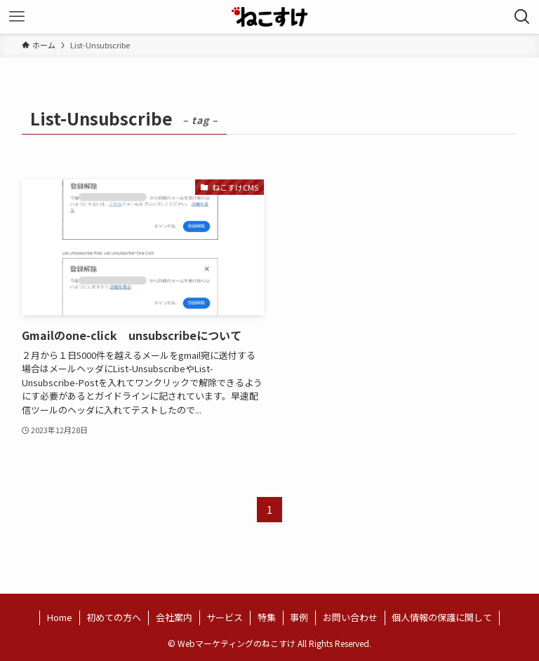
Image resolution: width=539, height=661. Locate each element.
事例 (299, 617)
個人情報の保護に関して (442, 617)
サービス (224, 617)
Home (59, 617)
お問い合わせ (350, 617)
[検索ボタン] (522, 17)
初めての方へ (113, 617)
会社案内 (174, 617)
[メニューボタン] (17, 17)
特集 (267, 617)
